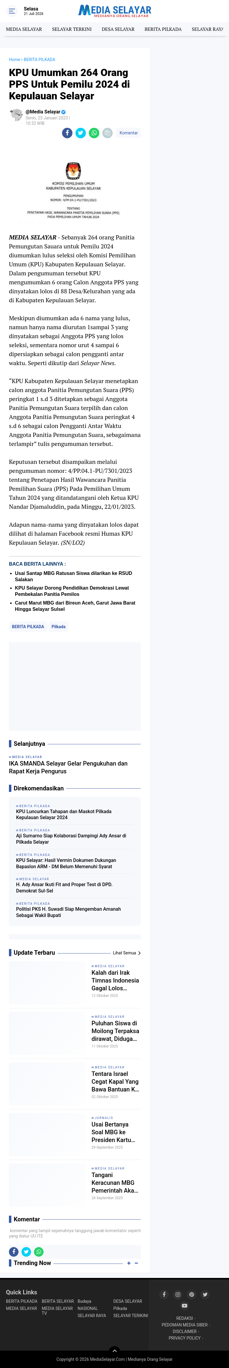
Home (14, 59)
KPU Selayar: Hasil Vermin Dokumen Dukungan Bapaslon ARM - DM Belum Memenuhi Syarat (66, 863)
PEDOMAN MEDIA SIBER (185, 1325)
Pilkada (59, 626)
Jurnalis (104, 1118)
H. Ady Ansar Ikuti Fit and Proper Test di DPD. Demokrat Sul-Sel (64, 888)
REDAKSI (184, 1318)
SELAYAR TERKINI (72, 29)
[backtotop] (114, 1352)
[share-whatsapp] (94, 133)
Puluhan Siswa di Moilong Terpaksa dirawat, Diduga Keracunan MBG (115, 1031)
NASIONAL (88, 1308)
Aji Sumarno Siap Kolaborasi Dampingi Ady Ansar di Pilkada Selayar (71, 839)
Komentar (128, 132)
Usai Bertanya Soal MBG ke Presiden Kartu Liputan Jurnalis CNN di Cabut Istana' (113, 1132)
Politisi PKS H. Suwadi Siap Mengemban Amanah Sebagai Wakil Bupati (68, 912)
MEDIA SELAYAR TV (57, 1311)
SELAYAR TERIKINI (130, 1315)
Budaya (84, 1301)
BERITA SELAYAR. (58, 1301)
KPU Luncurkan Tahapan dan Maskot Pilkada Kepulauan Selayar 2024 (64, 815)
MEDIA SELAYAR (24, 29)
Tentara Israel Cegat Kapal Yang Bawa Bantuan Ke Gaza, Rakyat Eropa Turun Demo (116, 1081)
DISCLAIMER (184, 1331)
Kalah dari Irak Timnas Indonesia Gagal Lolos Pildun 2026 (115, 980)
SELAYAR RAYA (208, 29)
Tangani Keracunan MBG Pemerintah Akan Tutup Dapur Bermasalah (114, 1182)
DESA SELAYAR (118, 29)
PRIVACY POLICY (185, 1338)
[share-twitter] (80, 133)
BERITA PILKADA (163, 29)
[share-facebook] (67, 133)
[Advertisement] (74, 686)
